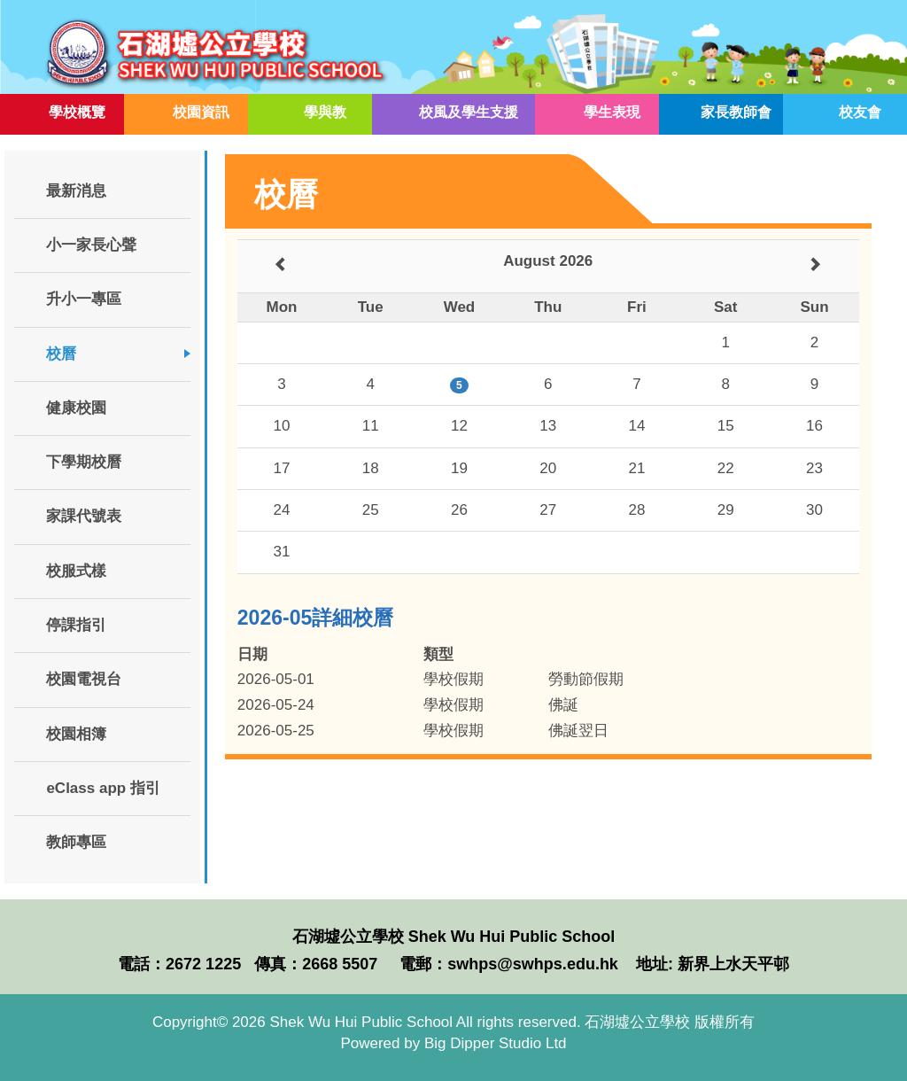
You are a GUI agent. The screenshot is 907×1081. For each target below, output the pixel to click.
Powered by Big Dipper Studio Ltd (453, 1043)
